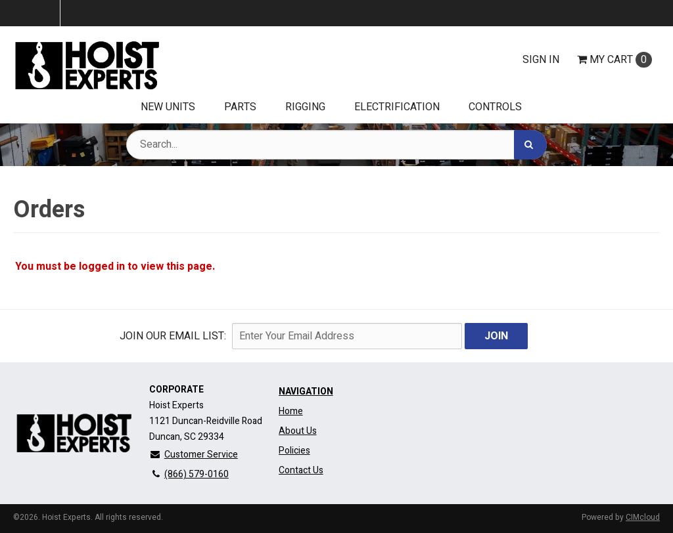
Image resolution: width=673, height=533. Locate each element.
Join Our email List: (173, 336)
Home (291, 411)
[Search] (530, 145)
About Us (298, 431)
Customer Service (193, 454)
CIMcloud (643, 517)
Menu (30, 13)
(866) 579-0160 (189, 474)
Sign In (540, 60)
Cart (614, 60)
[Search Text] (336, 145)
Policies (294, 451)
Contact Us (301, 470)
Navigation (306, 391)
